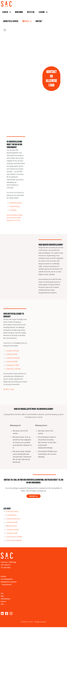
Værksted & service (10, 21)
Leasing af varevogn (12, 351)
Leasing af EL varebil (12, 365)
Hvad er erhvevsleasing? (14, 540)
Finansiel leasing (14, 206)
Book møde (19, 12)
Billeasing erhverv (11, 526)
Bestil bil (31, 12)
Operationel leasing (15, 203)
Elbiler (5, 12)
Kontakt (39, 21)
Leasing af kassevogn (13, 358)
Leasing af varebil (11, 354)
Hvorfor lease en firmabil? (14, 537)
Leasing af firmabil (12, 361)
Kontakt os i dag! (8, 389)
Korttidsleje (13, 210)
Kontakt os (33, 496)
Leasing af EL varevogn (13, 369)
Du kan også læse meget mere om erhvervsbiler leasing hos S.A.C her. (14, 217)
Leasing (42, 12)
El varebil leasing (11, 515)
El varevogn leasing (12, 511)
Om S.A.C (25, 21)
